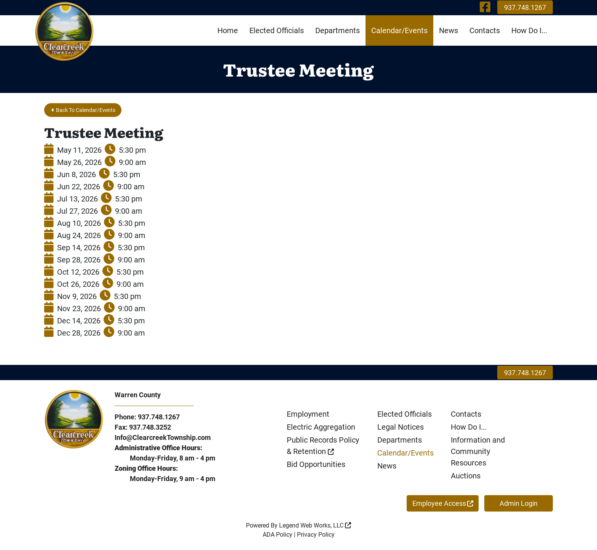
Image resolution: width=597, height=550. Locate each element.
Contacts (484, 30)
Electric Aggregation (321, 428)
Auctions (465, 476)
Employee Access (442, 504)
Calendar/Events (399, 30)
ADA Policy (277, 535)
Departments (337, 30)
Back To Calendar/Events (89, 110)
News (448, 30)
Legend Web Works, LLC (315, 526)
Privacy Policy (316, 535)
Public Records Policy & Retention (323, 446)
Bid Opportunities (316, 465)
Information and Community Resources (478, 452)
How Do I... (529, 30)
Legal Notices (400, 428)
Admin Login (519, 504)
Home (227, 30)
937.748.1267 (525, 7)
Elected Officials (276, 30)
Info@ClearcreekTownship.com (163, 439)
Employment (308, 415)
